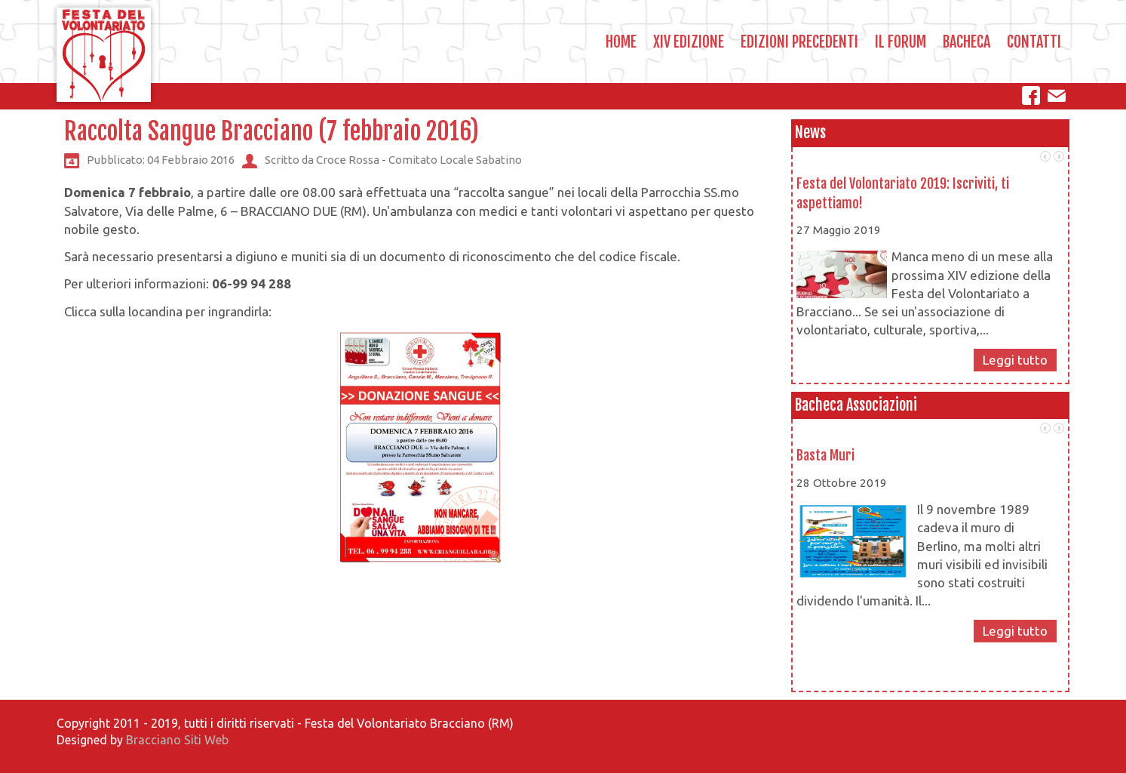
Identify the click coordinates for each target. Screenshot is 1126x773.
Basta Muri (825, 455)
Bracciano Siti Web (177, 740)
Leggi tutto (1015, 360)
